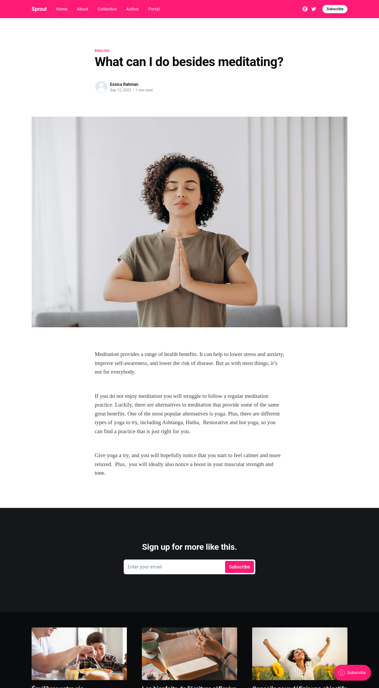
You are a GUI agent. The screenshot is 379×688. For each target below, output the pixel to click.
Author (132, 9)
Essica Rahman (124, 84)
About (82, 9)
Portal (154, 9)
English (102, 51)
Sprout (39, 9)
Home (61, 9)
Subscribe (334, 9)
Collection (107, 9)
